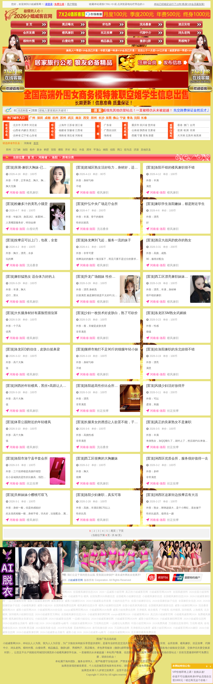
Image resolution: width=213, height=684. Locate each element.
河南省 (79, 135)
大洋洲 (181, 135)
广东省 (107, 125)
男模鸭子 (184, 41)
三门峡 (17, 149)
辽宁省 (25, 135)
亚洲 (179, 130)
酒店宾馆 (184, 24)
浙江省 (79, 125)
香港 (179, 125)
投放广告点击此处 (106, 638)
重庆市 (135, 125)
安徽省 (70, 130)
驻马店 (128, 149)
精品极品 (106, 41)
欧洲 (186, 130)
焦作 (32, 149)
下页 (121, 530)
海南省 (107, 135)
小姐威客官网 (75, 580)
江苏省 (70, 125)
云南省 (135, 130)
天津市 (25, 125)
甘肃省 (151, 130)
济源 (136, 149)
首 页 (29, 24)
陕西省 (143, 130)
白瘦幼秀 (68, 41)
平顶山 (97, 149)
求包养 (106, 24)
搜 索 (97, 110)
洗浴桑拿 (145, 24)
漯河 (88, 149)
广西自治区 (110, 130)
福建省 (62, 130)
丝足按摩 (106, 32)
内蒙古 (25, 130)
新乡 (39, 149)
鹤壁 (46, 149)
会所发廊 (29, 32)
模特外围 (29, 41)
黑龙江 (33, 130)
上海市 (62, 125)
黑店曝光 (68, 24)
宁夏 (139, 135)
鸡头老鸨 (184, 32)
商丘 (74, 149)
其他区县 (146, 149)
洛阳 (25, 149)
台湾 (192, 125)
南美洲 (197, 135)
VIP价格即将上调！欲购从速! (188, 671)
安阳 (53, 149)
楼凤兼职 (68, 32)
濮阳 (60, 149)
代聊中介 (145, 32)
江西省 (79, 130)
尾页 (113, 530)
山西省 (17, 130)
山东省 (33, 135)
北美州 (189, 135)
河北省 (33, 125)
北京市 (17, 125)
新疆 (151, 135)
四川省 (143, 125)
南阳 (105, 149)
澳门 (186, 125)
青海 (145, 135)
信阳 (112, 149)
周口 (119, 149)
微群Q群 (145, 41)
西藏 (134, 135)
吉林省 (17, 135)
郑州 (8, 149)
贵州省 (151, 125)
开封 (67, 149)
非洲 (192, 130)
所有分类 (68, 157)
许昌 (81, 149)
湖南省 (62, 135)
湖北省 (70, 135)
